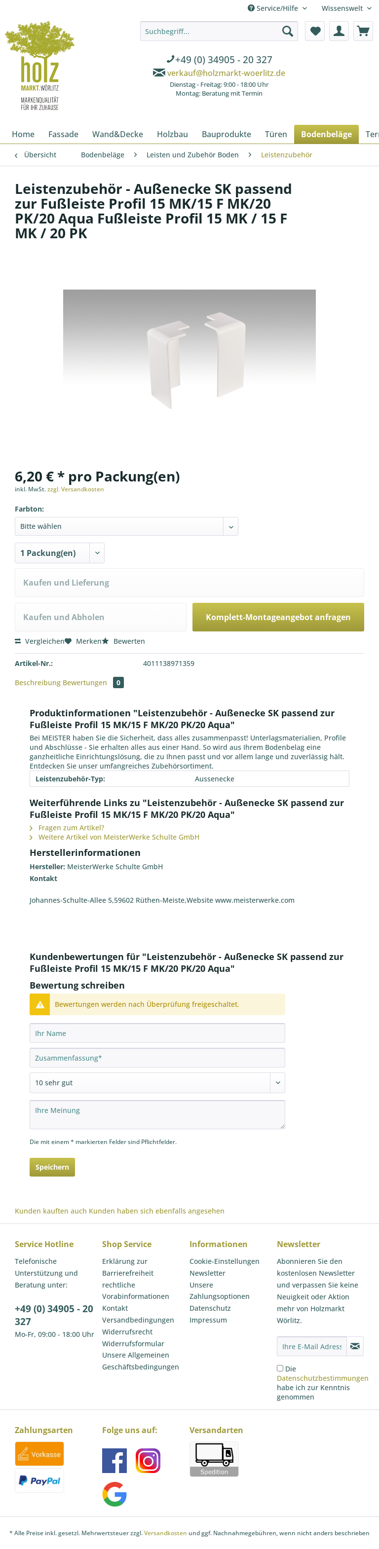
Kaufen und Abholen (64, 617)
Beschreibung (38, 682)
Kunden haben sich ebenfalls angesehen (157, 1211)
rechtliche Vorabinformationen (135, 1290)
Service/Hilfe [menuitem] (274, 8)
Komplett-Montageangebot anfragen (278, 617)
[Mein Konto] (339, 31)
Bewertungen (93, 682)
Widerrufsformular (133, 1343)
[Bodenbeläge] (326, 134)
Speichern (52, 1167)
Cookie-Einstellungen (225, 1261)
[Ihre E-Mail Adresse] (312, 1346)
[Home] (23, 134)
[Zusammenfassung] (157, 1058)
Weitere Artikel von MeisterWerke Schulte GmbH (114, 837)
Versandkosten (165, 1533)
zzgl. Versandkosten (75, 489)
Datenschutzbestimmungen (323, 1378)
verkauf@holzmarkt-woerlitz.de (226, 73)
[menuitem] (219, 60)
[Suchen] (287, 31)
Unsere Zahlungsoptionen (220, 1290)
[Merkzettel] (315, 31)
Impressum (208, 1320)
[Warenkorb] (363, 31)
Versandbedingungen (138, 1320)
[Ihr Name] (157, 1033)
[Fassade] (63, 134)
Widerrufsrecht (127, 1331)
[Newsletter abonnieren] (355, 1346)
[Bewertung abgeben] (157, 1082)
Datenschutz (210, 1308)
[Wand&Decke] (117, 134)
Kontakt (115, 1308)
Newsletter (208, 1273)
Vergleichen (40, 641)
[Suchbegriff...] (219, 31)
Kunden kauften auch (51, 1211)
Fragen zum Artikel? (67, 827)
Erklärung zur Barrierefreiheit (127, 1267)
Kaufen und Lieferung (66, 582)
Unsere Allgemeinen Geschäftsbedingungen (140, 1360)
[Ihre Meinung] (157, 1114)
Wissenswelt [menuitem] (343, 8)
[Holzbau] (172, 134)
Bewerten (123, 641)
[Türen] (276, 134)
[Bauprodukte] (226, 134)
